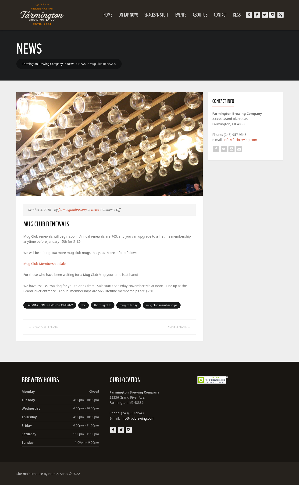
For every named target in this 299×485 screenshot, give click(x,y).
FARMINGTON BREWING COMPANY (50, 305)
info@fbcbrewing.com (240, 139)
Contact (220, 15)
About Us (200, 15)
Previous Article (43, 327)
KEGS (237, 15)
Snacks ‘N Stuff (156, 15)
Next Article (179, 327)
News (95, 209)
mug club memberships (161, 305)
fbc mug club (102, 305)
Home (107, 15)
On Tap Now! (128, 15)
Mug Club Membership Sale (44, 263)
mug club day (128, 305)
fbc (83, 305)
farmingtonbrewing (72, 209)
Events (180, 15)
